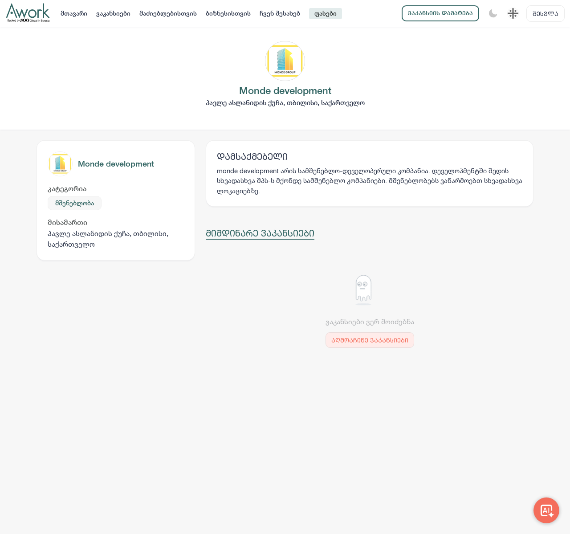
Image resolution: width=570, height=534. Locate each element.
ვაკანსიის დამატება (440, 13)
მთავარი (74, 13)
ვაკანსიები (113, 13)
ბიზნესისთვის (228, 13)
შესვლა (545, 13)
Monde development (116, 163)
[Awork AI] (546, 510)
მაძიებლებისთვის (168, 13)
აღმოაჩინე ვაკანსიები (369, 340)
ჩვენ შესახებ (280, 13)
